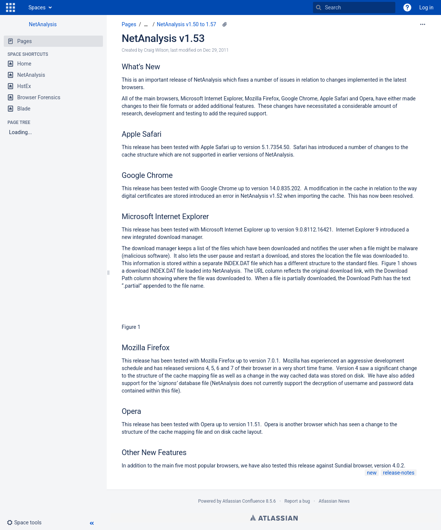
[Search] (319, 7)
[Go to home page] (21, 7)
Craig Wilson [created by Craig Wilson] (156, 50)
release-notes (398, 473)
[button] (10, 7)
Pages (129, 24)
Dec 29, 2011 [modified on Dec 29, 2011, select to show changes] (216, 50)
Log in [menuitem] (426, 7)
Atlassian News (334, 501)
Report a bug (297, 501)
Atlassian (274, 518)
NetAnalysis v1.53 (163, 38)
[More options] (423, 24)
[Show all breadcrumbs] (146, 24)
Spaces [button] (37, 7)
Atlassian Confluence (243, 501)
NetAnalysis (43, 24)
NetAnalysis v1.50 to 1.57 (186, 24)
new (372, 473)
